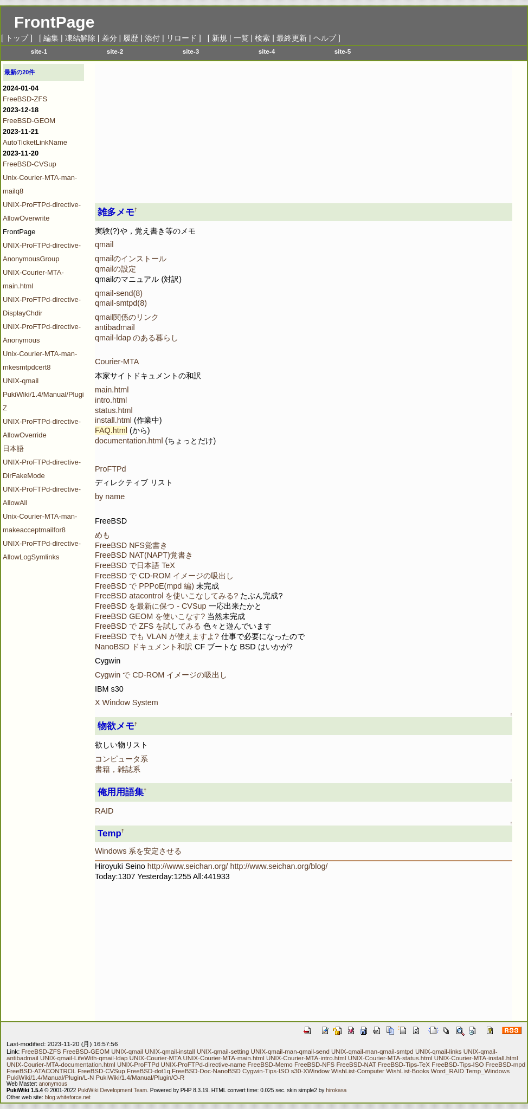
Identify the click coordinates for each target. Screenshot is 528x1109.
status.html (114, 410)
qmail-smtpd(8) (121, 303)
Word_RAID (447, 1071)
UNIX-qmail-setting (223, 1051)
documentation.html (129, 440)
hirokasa (336, 1090)
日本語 (13, 448)
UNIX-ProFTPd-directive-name (203, 1064)
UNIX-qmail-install (170, 1051)
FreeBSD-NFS (314, 1064)
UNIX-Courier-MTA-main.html (224, 1058)
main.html (111, 389)
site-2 (115, 51)
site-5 (342, 51)
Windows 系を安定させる (138, 851)
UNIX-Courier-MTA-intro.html (306, 1058)
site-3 (191, 51)
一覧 (241, 38)
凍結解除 (80, 38)
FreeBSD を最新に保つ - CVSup (151, 606)
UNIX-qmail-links (438, 1051)
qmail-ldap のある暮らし (136, 337)
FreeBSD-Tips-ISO (458, 1064)
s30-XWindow (310, 1071)
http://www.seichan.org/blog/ (279, 866)
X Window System (126, 702)
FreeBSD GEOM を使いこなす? (151, 616)
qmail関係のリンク (127, 317)
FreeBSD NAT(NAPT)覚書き (144, 555)
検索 (262, 38)
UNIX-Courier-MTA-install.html (476, 1058)
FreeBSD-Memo (270, 1064)
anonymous (53, 1084)
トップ (16, 38)
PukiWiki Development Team (112, 1090)
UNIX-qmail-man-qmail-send (290, 1051)
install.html (113, 420)
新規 (219, 38)
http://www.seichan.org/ (187, 866)
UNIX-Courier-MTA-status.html (390, 1058)
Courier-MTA (117, 361)
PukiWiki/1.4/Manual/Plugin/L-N (50, 1077)
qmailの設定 (115, 269)
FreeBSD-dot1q (148, 1071)
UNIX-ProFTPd (138, 1064)
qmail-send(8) (119, 293)
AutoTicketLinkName (35, 142)
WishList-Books (407, 1071)
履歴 (130, 38)
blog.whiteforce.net (68, 1097)
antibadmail (115, 327)
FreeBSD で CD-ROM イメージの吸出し (164, 575)
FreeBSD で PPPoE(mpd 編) (144, 586)
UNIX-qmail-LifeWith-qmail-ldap (83, 1058)
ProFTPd (110, 469)
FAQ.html (111, 430)
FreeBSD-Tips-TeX (404, 1064)
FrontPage (54, 22)
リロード (181, 38)
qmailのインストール (130, 258)
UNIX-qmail (20, 381)
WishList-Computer (357, 1071)
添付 (152, 38)
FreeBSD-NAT (356, 1064)
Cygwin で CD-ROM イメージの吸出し (161, 674)
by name (110, 496)
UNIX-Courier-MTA (156, 1058)
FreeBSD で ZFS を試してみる (148, 626)
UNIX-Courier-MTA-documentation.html (61, 1064)
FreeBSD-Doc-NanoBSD (206, 1071)
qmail (104, 244)
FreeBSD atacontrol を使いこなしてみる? (167, 595)
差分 (109, 38)
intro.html (111, 400)
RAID (104, 811)
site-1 (39, 51)
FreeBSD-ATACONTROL (41, 1071)
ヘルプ (324, 38)
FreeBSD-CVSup (29, 164)
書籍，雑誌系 (117, 769)
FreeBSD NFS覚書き (131, 545)
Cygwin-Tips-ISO (265, 1071)
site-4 (267, 51)
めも (102, 535)
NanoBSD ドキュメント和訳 (143, 646)
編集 (51, 38)
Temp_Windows (488, 1071)
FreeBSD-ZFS (25, 99)
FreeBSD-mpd (506, 1064)
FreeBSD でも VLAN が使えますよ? (157, 636)
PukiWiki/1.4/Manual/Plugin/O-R (140, 1077)
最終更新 (291, 38)
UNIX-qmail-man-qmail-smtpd (372, 1051)
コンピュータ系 (121, 759)
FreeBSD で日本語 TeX (135, 565)
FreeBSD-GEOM (29, 121)
